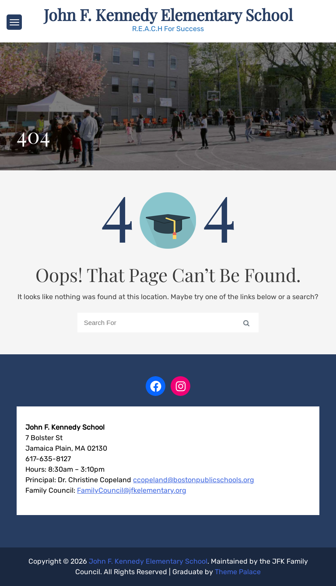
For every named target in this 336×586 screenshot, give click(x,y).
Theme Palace (238, 572)
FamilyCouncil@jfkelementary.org (131, 490)
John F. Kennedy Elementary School (168, 14)
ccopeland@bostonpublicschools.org (193, 480)
